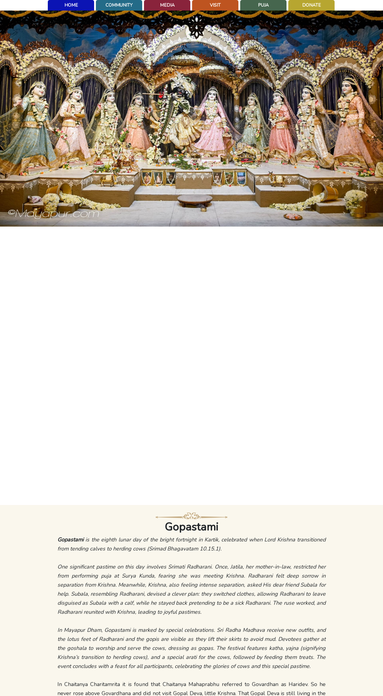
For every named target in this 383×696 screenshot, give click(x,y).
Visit (215, 5)
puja (263, 5)
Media (167, 5)
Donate (311, 5)
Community (119, 5)
